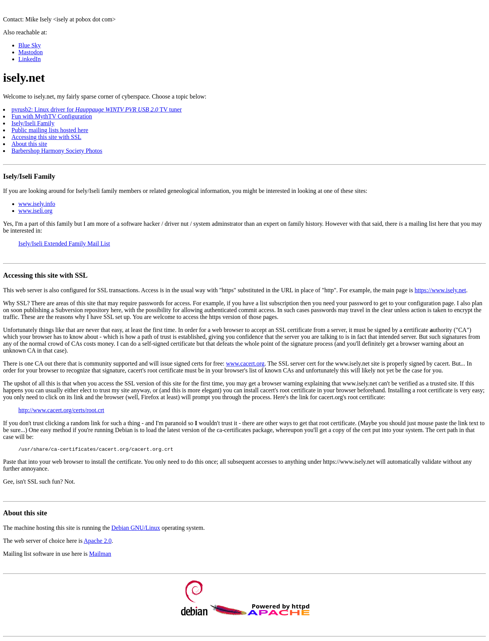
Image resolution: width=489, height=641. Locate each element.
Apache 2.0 (98, 542)
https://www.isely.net (440, 290)
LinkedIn (29, 59)
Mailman (100, 555)
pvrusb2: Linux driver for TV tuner (96, 109)
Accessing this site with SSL (46, 137)
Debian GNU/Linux (136, 529)
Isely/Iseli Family (32, 123)
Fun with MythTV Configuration (51, 116)
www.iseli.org (35, 210)
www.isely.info (36, 204)
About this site (29, 144)
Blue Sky (29, 45)
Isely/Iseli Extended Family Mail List (64, 243)
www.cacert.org (245, 363)
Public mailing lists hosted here (49, 130)
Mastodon (30, 52)
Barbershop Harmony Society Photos (56, 150)
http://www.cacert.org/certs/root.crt (61, 410)
